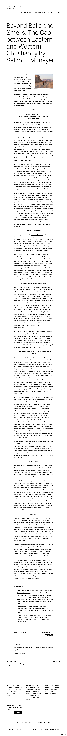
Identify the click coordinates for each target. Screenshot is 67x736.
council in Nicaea (18, 270)
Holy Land (19, 226)
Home (20, 13)
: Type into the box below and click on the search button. (14, 707)
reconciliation (50, 635)
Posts (52, 13)
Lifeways (51, 632)
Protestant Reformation (33, 158)
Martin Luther (17, 158)
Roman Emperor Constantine (31, 263)
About (26, 13)
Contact (58, 13)
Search (18, 712)
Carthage (45, 257)
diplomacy (47, 634)
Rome (33, 257)
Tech (35, 13)
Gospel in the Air (31, 610)
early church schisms (37, 235)
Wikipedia (22, 88)
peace (51, 634)
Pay (39, 13)
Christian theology (33, 169)
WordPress (57, 729)
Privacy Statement (38, 729)
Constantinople (18, 259)
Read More (53, 693)
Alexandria (39, 257)
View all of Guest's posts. (19, 653)
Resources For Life (14, 6)
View (8, 695)
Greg (30, 13)
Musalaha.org (26, 81)
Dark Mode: (62, 734)
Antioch (27, 259)
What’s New (45, 13)
